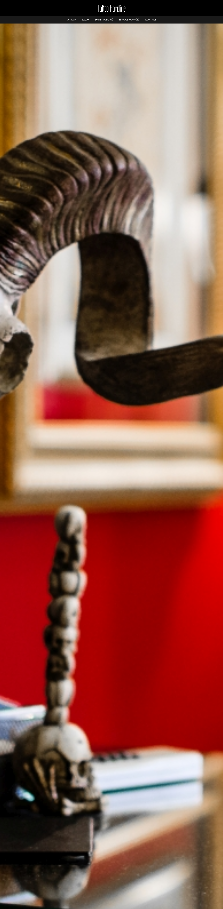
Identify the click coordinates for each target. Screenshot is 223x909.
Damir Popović (104, 19)
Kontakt (150, 19)
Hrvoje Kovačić (129, 19)
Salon (85, 19)
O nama (71, 19)
